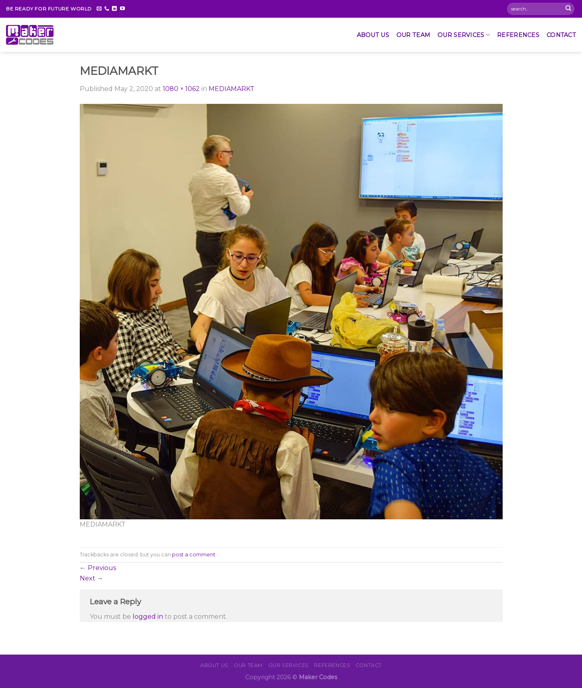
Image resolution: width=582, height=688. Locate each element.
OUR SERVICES (463, 35)
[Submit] (568, 9)
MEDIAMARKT (232, 89)
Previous (98, 568)
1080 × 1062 (181, 89)
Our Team (413, 35)
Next (92, 578)
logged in (148, 616)
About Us (373, 35)
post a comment (193, 555)
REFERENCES (518, 35)
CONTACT (561, 35)
